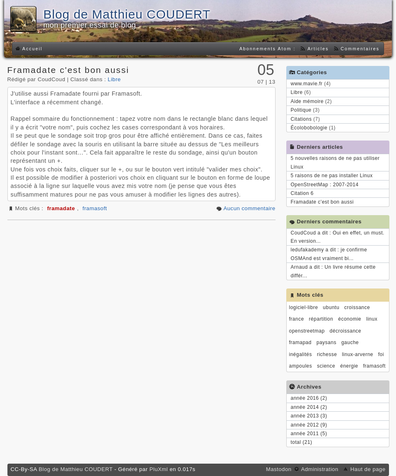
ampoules (300, 366)
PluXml (158, 469)
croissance (357, 307)
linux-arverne (357, 354)
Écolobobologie (309, 128)
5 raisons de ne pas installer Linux (332, 175)
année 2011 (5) (309, 433)
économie (349, 319)
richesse (327, 354)
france (296, 319)
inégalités (300, 354)
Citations (301, 119)
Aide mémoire (307, 101)
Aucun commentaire (250, 208)
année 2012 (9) (309, 425)
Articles (317, 48)
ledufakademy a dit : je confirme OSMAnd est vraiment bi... (329, 254)
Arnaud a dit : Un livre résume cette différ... (333, 271)
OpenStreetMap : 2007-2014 (325, 185)
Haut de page (367, 469)
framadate (61, 208)
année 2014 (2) (309, 407)
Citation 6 (302, 193)
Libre (114, 79)
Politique (301, 110)
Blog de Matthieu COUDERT (126, 14)
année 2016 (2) (309, 398)
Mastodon (279, 469)
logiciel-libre (303, 307)
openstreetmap (307, 331)
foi (381, 354)
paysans (326, 342)
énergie (349, 366)
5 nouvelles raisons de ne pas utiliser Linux (335, 162)
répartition (321, 319)
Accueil (32, 48)
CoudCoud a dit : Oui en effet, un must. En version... (337, 237)
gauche (349, 342)
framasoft (94, 208)
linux (371, 319)
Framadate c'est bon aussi (68, 70)
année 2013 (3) (309, 416)
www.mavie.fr (307, 84)
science (326, 366)
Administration (320, 469)
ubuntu (331, 307)
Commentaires (360, 48)
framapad (300, 342)
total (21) (301, 442)
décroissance (345, 331)
